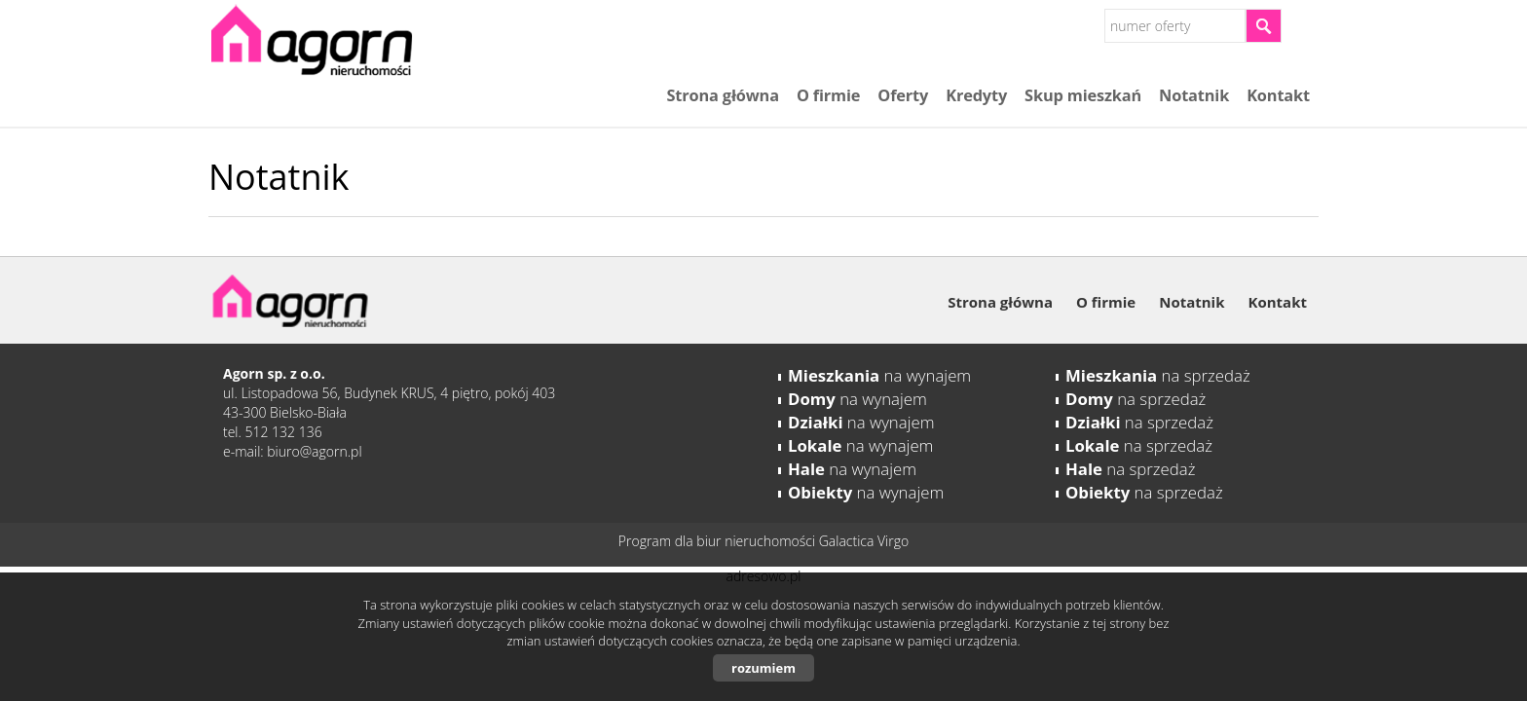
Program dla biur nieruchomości (718, 541)
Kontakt (1278, 95)
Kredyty (976, 95)
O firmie (828, 95)
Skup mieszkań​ (1082, 95)
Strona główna (722, 95)
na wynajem (879, 375)
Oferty (902, 95)
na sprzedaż (1157, 375)
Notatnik (1194, 95)
